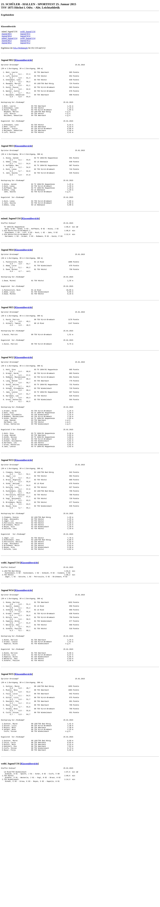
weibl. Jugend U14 (27, 38)
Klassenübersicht (23, 60)
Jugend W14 (25, 36)
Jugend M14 (7, 36)
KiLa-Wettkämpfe (20, 48)
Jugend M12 (7, 43)
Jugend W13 (25, 41)
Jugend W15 (25, 34)
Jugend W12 (25, 43)
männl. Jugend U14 (9, 38)
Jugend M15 (7, 34)
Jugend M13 (7, 41)
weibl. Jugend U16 (27, 32)
